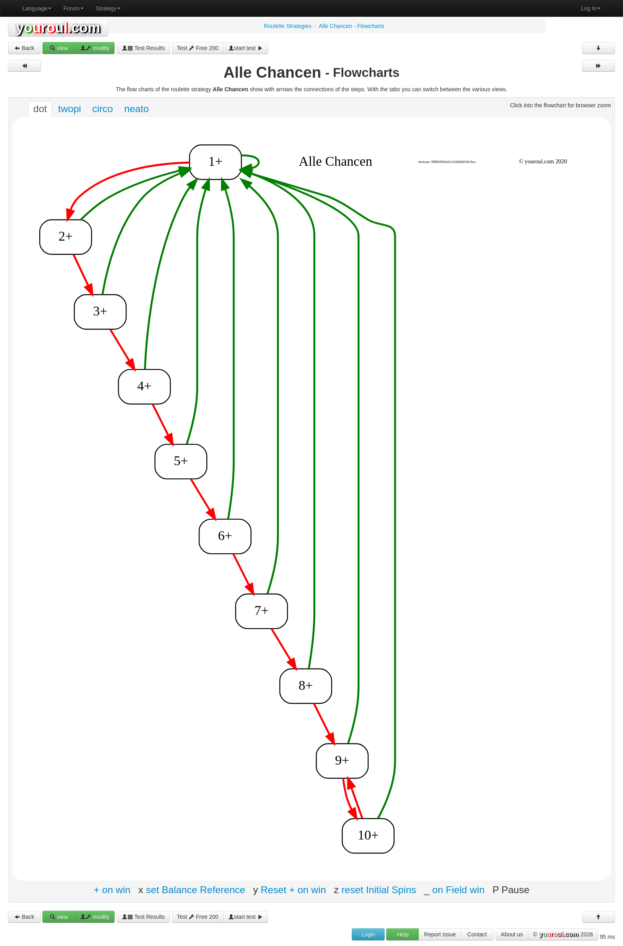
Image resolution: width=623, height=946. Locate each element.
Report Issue (440, 934)
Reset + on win (293, 889)
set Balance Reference (195, 889)
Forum (73, 8)
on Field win (458, 889)
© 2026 (563, 934)
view (59, 48)
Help (403, 934)
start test (245, 48)
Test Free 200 (198, 48)
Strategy (108, 8)
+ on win (112, 889)
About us (512, 934)
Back (24, 48)
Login (368, 934)
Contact (477, 934)
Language (36, 8)
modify (94, 48)
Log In (591, 8)
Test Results (143, 48)
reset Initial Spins (378, 889)
